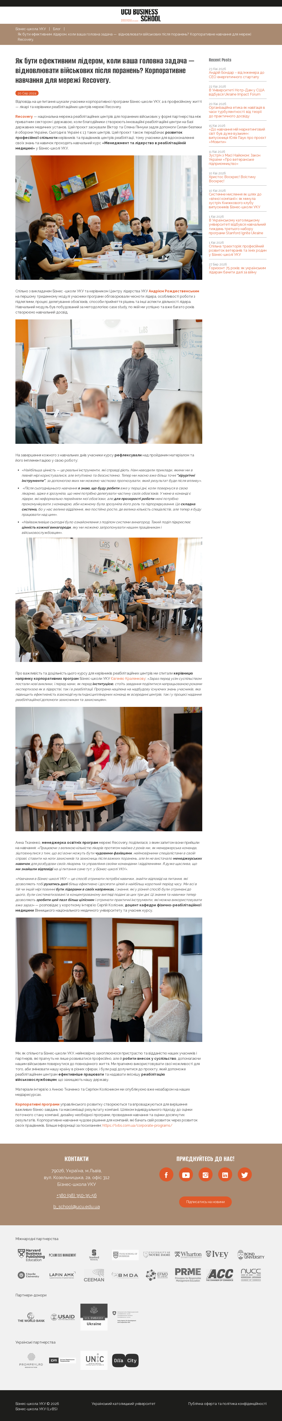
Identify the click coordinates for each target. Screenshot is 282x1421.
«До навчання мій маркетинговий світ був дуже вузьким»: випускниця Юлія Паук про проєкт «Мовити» (237, 135)
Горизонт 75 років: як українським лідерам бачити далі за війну (237, 270)
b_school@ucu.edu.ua (76, 1206)
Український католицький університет (124, 1404)
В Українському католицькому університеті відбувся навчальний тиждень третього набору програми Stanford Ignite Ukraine (237, 226)
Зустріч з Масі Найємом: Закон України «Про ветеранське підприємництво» (234, 159)
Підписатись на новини (205, 1202)
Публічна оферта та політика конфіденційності (227, 1404)
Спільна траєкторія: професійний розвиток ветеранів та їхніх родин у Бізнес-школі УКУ (238, 250)
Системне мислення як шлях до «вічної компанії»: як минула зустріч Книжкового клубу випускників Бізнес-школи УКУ (235, 200)
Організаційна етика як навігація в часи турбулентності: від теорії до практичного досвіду (237, 111)
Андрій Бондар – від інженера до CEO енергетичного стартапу (236, 74)
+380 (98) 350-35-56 (77, 1195)
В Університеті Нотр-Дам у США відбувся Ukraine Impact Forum (237, 92)
